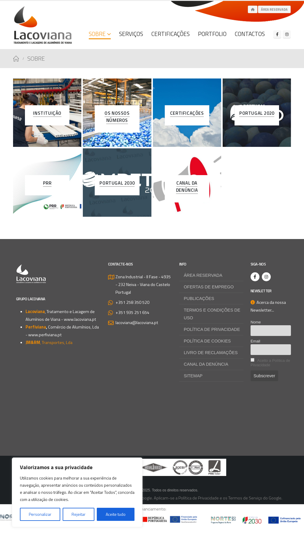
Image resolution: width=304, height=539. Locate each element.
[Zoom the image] (152, 462)
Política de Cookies (207, 341)
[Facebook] (277, 34)
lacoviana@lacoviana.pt (136, 322)
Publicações (199, 298)
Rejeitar (79, 514)
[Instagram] (287, 34)
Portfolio (212, 33)
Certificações (170, 33)
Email (255, 341)
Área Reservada (274, 9)
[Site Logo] (42, 25)
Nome (256, 322)
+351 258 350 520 (132, 302)
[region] (77, 492)
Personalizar (40, 514)
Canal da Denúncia (206, 364)
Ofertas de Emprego (209, 287)
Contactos (250, 33)
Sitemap (193, 375)
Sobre (97, 33)
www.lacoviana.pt (80, 319)
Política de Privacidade (212, 329)
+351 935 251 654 (132, 312)
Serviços (131, 33)
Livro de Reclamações (211, 352)
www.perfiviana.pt (45, 334)
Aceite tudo (116, 514)
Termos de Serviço (245, 498)
